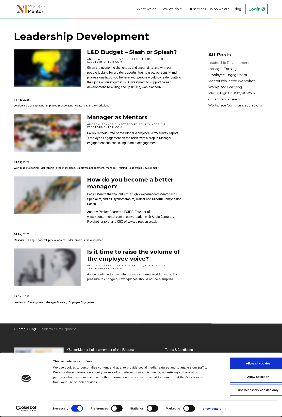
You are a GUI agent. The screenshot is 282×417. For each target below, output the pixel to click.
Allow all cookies (248, 363)
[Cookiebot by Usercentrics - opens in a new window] (26, 409)
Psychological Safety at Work (231, 93)
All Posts (219, 55)
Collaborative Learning (226, 99)
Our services (196, 9)
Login (256, 9)
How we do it (171, 9)
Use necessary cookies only (248, 390)
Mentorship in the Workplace (92, 105)
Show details (211, 409)
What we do (147, 9)
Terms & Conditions (179, 350)
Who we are (220, 9)
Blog (237, 9)
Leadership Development (29, 105)
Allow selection (248, 377)
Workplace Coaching (26, 167)
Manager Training (116, 167)
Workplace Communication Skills (235, 105)
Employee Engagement (59, 105)
